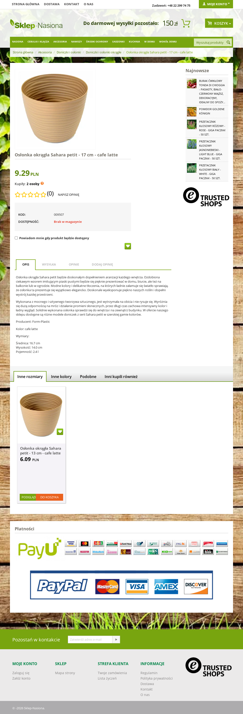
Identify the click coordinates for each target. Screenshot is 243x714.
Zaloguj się (20, 673)
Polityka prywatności (156, 678)
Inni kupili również (121, 376)
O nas (88, 4)
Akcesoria (60, 41)
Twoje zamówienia (112, 673)
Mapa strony (65, 673)
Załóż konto (21, 678)
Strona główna (25, 4)
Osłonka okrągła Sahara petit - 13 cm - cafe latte (40, 450)
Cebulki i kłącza (38, 41)
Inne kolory (61, 376)
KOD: (22, 214)
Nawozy (76, 41)
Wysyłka (49, 264)
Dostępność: (28, 221)
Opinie (74, 264)
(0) (50, 193)
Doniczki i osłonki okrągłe (103, 52)
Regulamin (149, 673)
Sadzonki (118, 41)
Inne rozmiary (30, 376)
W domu (149, 41)
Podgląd (29, 497)
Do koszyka (49, 497)
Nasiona (17, 41)
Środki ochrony (97, 41)
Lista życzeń (107, 678)
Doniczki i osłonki (69, 52)
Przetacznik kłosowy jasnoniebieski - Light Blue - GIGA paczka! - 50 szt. (210, 150)
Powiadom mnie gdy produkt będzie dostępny (52, 238)
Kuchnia (134, 41)
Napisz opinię (68, 194)
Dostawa (52, 4)
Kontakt (71, 4)
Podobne (88, 376)
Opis (25, 264)
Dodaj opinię (102, 264)
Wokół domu (168, 41)
